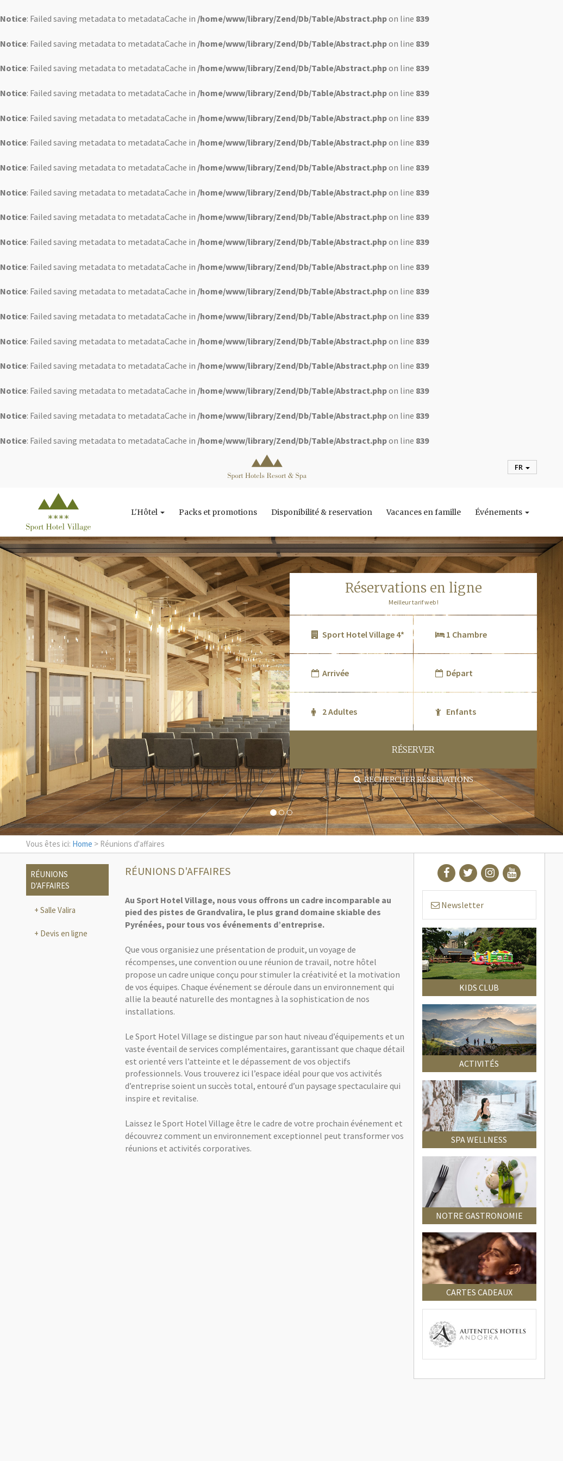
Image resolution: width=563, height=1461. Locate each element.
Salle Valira (57, 910)
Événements (502, 512)
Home (82, 844)
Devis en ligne (63, 933)
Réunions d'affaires (50, 880)
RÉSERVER (413, 750)
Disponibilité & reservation (321, 512)
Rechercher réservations (413, 779)
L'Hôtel (148, 512)
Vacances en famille (423, 512)
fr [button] (522, 467)
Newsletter (457, 904)
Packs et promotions (218, 512)
